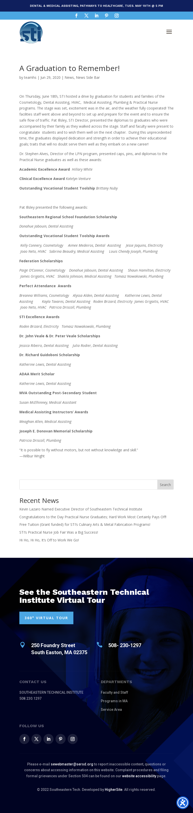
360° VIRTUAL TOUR (46, 617)
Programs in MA (114, 701)
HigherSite (113, 790)
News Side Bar (88, 77)
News (69, 77)
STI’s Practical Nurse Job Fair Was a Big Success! (58, 532)
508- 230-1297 (124, 645)
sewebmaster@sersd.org (72, 764)
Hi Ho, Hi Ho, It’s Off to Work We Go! (49, 540)
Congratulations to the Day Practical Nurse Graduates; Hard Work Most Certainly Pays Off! (92, 516)
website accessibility (139, 776)
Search (165, 484)
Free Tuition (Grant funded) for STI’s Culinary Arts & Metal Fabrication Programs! (84, 524)
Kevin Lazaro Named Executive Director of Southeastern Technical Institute (80, 509)
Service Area (111, 710)
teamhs (30, 77)
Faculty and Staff (114, 692)
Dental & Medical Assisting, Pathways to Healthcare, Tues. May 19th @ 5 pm (96, 6)
